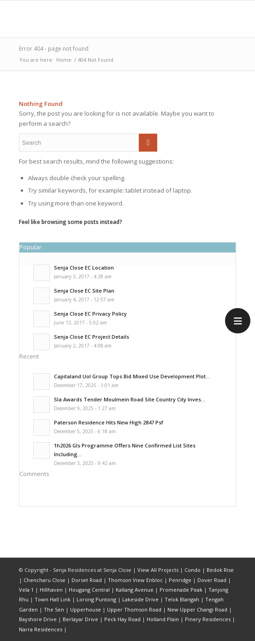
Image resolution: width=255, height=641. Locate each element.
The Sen (54, 609)
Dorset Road (86, 579)
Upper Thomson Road (134, 609)
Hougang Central (89, 589)
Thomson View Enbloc (135, 579)
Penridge (180, 579)
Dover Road (211, 579)
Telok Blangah (182, 599)
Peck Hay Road (122, 619)
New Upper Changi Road (197, 609)
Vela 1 (26, 589)
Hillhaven (51, 589)
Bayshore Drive (38, 619)
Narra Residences (40, 629)
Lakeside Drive (140, 599)
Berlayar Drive (80, 619)
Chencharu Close (44, 579)
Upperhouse (85, 609)
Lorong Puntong (96, 599)
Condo (192, 569)
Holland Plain (163, 619)
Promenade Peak (181, 589)
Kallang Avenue (135, 589)
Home (63, 59)
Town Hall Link (53, 599)
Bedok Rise (220, 569)
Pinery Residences (208, 619)
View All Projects (157, 569)
